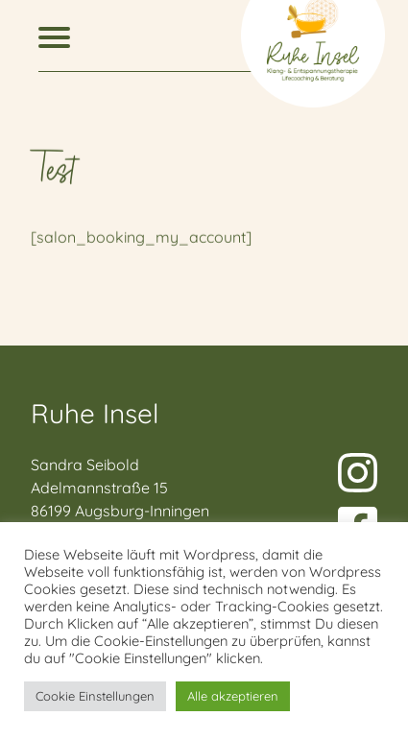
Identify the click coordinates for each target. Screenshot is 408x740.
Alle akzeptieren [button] (232, 696)
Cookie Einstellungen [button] (95, 696)
